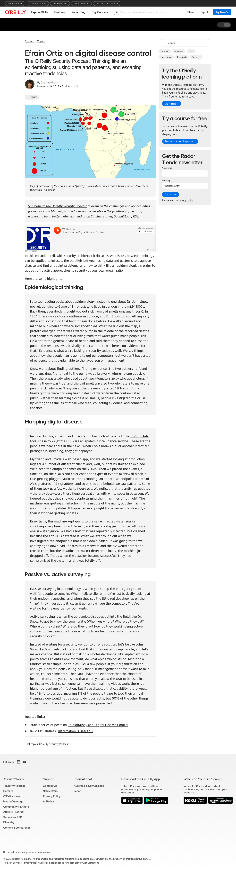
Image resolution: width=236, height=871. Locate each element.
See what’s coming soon (179, 141)
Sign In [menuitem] (205, 12)
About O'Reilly (13, 779)
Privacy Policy (52, 796)
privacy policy (186, 200)
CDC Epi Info (139, 436)
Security (196, 56)
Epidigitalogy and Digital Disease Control (98, 724)
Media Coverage (13, 801)
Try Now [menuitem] (222, 12)
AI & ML (165, 51)
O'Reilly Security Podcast (54, 744)
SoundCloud (122, 215)
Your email (167, 167)
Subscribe (170, 194)
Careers (8, 791)
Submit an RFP (12, 817)
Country (166, 180)
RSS (135, 215)
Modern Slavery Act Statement (82, 862)
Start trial (170, 103)
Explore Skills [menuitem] (39, 12)
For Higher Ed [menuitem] (60, 3)
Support (48, 779)
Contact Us (50, 785)
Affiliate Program (13, 812)
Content (29, 41)
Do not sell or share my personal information (27, 852)
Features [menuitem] (59, 12)
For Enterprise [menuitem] (15, 3)
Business (178, 51)
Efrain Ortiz (99, 255)
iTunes (107, 215)
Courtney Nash (49, 82)
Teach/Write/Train (14, 785)
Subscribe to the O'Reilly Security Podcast (57, 205)
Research (182, 56)
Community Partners (16, 806)
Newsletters (50, 791)
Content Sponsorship (16, 827)
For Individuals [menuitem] (81, 3)
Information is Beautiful (75, 730)
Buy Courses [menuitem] (100, 12)
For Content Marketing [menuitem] (107, 3)
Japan (77, 791)
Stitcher (96, 215)
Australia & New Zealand (89, 785)
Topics (41, 41)
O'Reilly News (11, 796)
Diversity (8, 822)
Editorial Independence (51, 862)
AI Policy (48, 801)
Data (191, 51)
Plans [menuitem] (190, 12)
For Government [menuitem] (37, 3)
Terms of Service (12, 862)
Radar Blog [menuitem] (78, 12)
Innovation (166, 56)
